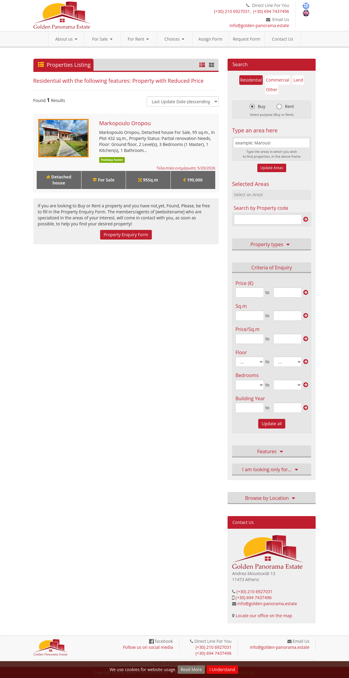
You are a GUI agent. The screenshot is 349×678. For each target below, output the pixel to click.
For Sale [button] (102, 39)
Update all (272, 423)
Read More (191, 669)
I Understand (222, 669)
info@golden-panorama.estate (259, 25)
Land (298, 80)
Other (271, 89)
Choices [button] (174, 39)
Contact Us (282, 39)
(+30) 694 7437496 (271, 11)
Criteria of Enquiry (271, 267)
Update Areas (271, 167)
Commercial (277, 80)
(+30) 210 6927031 (232, 11)
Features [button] (271, 451)
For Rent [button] (138, 39)
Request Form (246, 39)
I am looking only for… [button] (272, 470)
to (267, 292)
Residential (251, 80)
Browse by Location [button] (271, 498)
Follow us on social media (148, 647)
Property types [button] (271, 244)
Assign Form (210, 39)
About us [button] (66, 39)
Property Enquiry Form (126, 234)
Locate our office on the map (264, 615)
